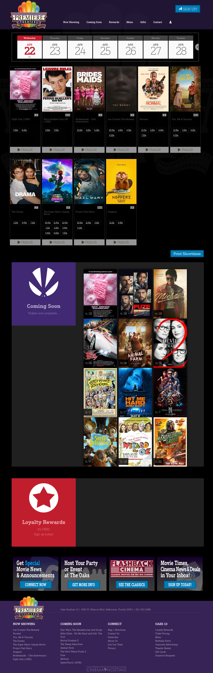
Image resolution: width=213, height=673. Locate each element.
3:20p (88, 130)
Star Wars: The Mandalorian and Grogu (80, 629)
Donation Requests (165, 655)
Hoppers (17, 651)
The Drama (19, 640)
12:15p (143, 130)
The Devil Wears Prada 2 (73, 651)
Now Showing (71, 22)
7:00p (56, 130)
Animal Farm (67, 647)
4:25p (193, 130)
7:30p (144, 135)
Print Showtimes (188, 253)
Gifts (142, 22)
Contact (156, 22)
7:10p (33, 222)
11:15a (111, 222)
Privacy (111, 647)
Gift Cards (160, 651)
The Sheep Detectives (71, 643)
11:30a (176, 130)
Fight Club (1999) (22, 658)
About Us (112, 640)
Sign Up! (187, 9)
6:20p (97, 130)
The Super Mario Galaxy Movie (29, 644)
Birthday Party (162, 640)
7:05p (65, 233)
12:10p (79, 130)
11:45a (56, 222)
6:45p (24, 130)
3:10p (97, 222)
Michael (64, 658)
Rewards (114, 22)
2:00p (48, 130)
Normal (16, 633)
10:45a (111, 130)
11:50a (88, 222)
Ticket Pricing (162, 633)
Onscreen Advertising (166, 644)
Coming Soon (94, 22)
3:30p (16, 130)
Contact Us (113, 633)
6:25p (80, 227)
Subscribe (113, 636)
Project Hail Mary (22, 647)
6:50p (112, 135)
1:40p (120, 130)
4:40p (161, 130)
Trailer (25, 149)
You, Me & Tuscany (23, 636)
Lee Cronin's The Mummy (26, 629)
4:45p (24, 222)
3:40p (65, 227)
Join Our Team (115, 644)
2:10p (16, 222)
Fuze (63, 654)
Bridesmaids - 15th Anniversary (29, 655)
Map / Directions (116, 629)
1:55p (184, 130)
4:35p (129, 130)
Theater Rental (163, 647)
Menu (129, 22)
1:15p (48, 227)
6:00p (56, 233)
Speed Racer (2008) (70, 662)
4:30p (120, 222)
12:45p (64, 222)
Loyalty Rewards (164, 629)
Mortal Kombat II (69, 640)
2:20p (56, 227)
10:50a (79, 222)
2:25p (152, 130)
